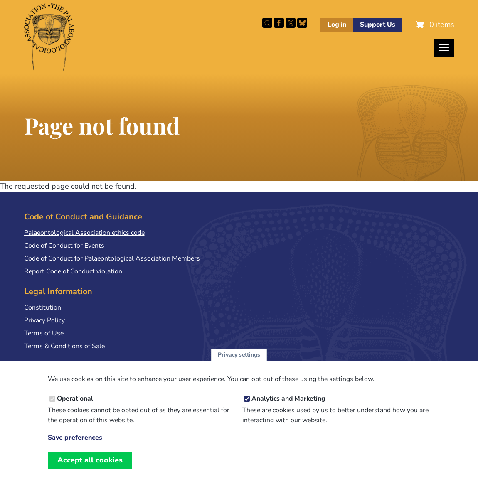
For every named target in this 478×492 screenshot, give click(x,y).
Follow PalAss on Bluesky (302, 23)
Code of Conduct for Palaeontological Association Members (112, 258)
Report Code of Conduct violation (73, 271)
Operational (75, 406)
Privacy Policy (44, 320)
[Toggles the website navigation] (444, 48)
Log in (337, 24)
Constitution (42, 307)
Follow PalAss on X (291, 23)
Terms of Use (44, 333)
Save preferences (75, 446)
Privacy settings (239, 363)
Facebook (279, 23)
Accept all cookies (90, 468)
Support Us (377, 24)
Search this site (267, 23)
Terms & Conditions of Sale (64, 346)
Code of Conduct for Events (64, 245)
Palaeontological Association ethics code (84, 232)
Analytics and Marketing (288, 406)
